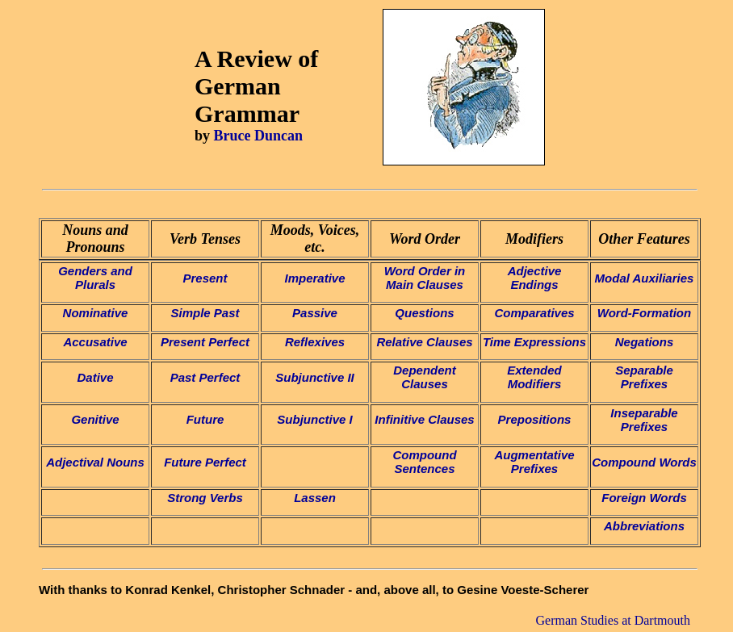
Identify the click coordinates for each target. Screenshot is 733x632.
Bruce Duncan (259, 136)
